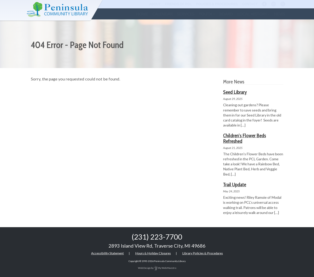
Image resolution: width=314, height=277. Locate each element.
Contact (250, 4)
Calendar (162, 14)
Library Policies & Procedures (202, 253)
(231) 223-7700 (157, 236)
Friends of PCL (178, 4)
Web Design (144, 267)
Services (185, 14)
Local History (252, 14)
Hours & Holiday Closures (153, 253)
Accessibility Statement (107, 253)
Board (226, 14)
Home (142, 14)
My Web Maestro (165, 267)
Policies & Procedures (217, 4)
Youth (205, 14)
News (279, 14)
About (155, 4)
